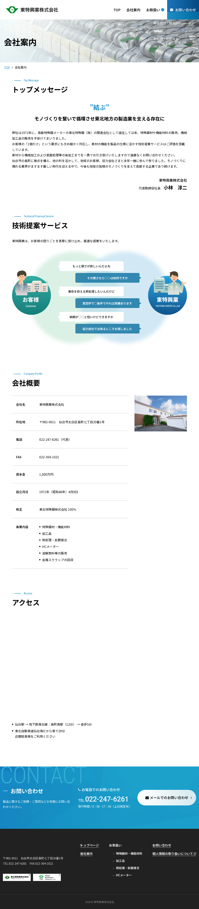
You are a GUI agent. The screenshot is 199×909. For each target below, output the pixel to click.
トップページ (92, 845)
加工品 (121, 860)
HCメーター (125, 875)
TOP (7, 67)
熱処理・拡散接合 (128, 868)
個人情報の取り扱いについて (175, 853)
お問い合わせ (164, 845)
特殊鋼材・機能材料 (130, 853)
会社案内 (89, 853)
